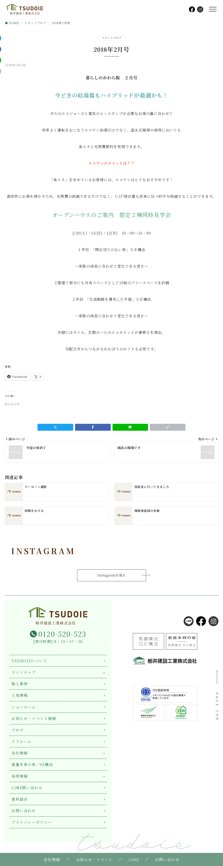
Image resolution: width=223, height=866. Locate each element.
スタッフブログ (112, 38)
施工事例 (20, 683)
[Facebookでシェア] (93, 427)
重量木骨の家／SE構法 (32, 764)
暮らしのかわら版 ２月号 (112, 77)
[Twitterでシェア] (55, 427)
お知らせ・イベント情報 (34, 718)
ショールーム (24, 707)
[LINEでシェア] (130, 427)
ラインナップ (24, 672)
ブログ (18, 730)
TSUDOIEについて (29, 660)
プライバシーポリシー (32, 822)
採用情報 (20, 776)
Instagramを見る (111, 575)
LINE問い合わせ (27, 787)
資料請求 (20, 799)
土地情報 (20, 695)
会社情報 (20, 753)
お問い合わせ (24, 810)
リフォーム (22, 741)
